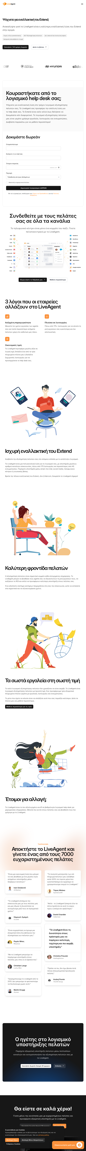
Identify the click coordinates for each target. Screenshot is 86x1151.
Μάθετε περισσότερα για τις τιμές (19, 706)
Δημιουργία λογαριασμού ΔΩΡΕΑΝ (34, 188)
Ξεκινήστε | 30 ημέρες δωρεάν (15, 47)
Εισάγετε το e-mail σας (14, 154)
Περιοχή (9, 173)
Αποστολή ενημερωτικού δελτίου (19, 182)
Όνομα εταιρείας (12, 163)
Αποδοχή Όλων (12, 1140)
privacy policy (44, 1135)
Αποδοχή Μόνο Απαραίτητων (32, 1140)
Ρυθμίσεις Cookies (13, 1144)
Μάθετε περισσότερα (58, 280)
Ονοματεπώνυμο (12, 144)
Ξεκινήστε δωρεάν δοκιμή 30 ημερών (36, 1066)
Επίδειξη (59, 1066)
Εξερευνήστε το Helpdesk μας (32, 280)
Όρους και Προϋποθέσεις (40, 193)
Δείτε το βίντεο (40, 47)
